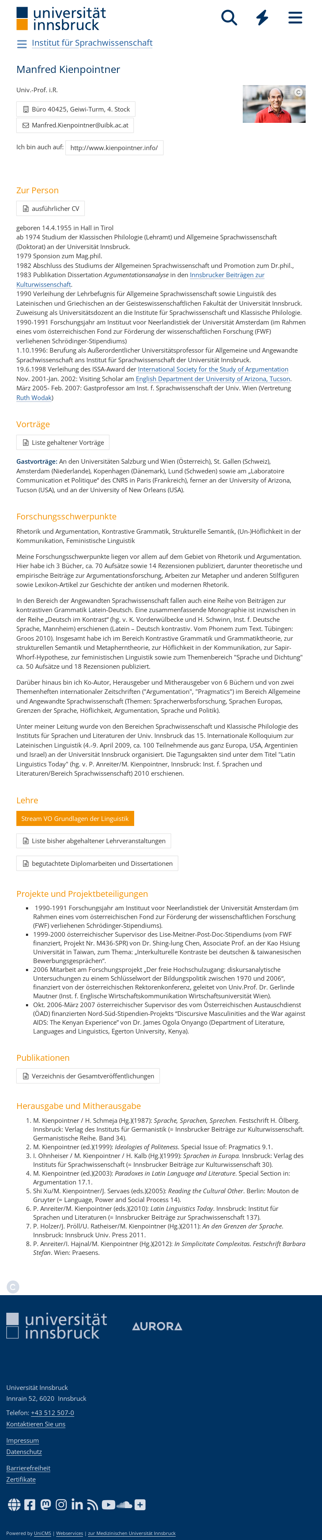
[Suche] (229, 17)
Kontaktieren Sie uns (35, 1424)
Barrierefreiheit (28, 1468)
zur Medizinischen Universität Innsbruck (132, 1533)
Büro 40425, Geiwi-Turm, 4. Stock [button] (75, 108)
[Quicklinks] (262, 17)
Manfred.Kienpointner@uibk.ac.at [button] (74, 125)
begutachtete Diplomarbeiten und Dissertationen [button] (97, 863)
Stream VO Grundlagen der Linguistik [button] (75, 818)
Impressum (22, 1440)
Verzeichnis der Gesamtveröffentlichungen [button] (87, 1076)
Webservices (69, 1533)
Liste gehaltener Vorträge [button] (62, 442)
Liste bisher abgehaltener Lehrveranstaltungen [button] (93, 840)
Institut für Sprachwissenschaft (92, 42)
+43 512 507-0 (52, 1412)
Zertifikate (21, 1479)
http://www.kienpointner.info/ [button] (114, 147)
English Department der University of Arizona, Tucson (213, 378)
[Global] (262, 18)
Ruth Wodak (34, 397)
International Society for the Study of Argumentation (213, 369)
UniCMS (42, 1533)
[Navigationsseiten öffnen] (22, 44)
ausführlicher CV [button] (50, 208)
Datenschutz (24, 1451)
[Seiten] (295, 17)
